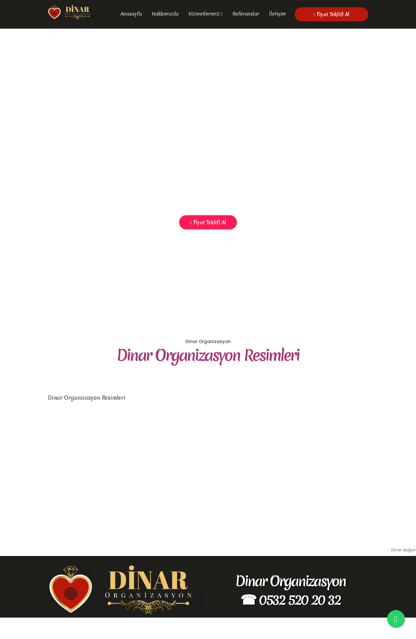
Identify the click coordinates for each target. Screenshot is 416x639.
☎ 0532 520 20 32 (290, 620)
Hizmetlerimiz (204, 13)
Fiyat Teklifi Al (332, 14)
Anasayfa (131, 13)
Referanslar (245, 13)
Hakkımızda (165, 13)
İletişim (277, 13)
